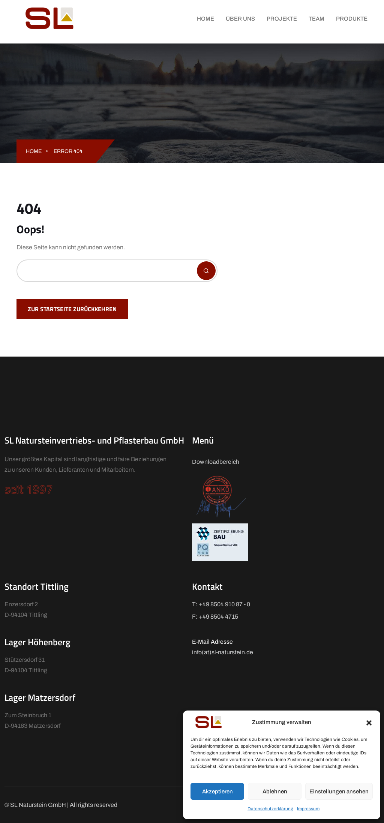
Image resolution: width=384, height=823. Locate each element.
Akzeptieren (217, 792)
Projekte (282, 19)
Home (205, 19)
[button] (369, 722)
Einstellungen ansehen (339, 792)
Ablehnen (274, 792)
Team (316, 19)
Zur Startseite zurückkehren (72, 308)
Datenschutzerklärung (270, 808)
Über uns (240, 19)
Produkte (352, 19)
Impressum (308, 808)
